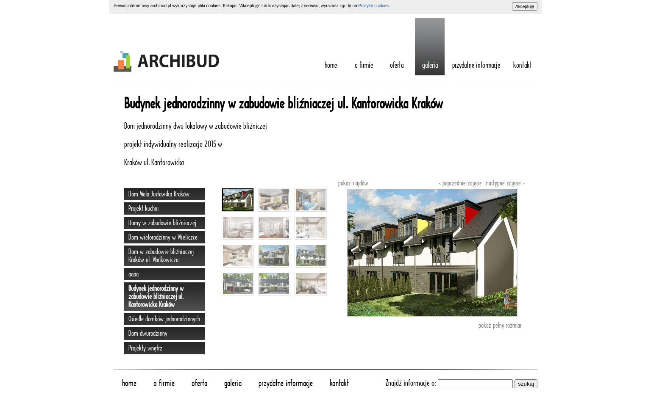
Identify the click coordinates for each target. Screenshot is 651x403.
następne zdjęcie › (505, 183)
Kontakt (522, 65)
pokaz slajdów (353, 183)
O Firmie (364, 65)
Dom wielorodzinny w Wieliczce (163, 237)
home (331, 65)
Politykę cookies (373, 5)
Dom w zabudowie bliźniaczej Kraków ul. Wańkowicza (161, 255)
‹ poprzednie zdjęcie (460, 183)
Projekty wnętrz (145, 348)
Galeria (430, 65)
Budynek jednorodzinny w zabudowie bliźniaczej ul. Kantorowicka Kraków (156, 296)
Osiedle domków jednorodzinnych (164, 319)
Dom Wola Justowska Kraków (158, 194)
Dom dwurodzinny (147, 333)
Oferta (396, 65)
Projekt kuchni (143, 208)
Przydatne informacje (476, 65)
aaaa (133, 274)
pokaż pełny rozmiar (500, 325)
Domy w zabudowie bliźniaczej (162, 222)
